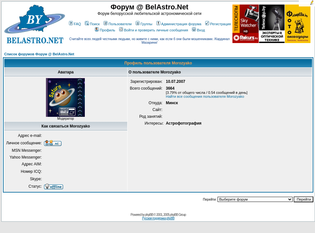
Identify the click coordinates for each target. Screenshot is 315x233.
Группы (144, 24)
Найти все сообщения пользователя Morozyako (205, 96)
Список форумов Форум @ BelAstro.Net (39, 54)
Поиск (92, 24)
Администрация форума (178, 24)
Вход (198, 30)
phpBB (149, 214)
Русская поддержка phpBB (158, 218)
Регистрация (218, 24)
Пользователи (118, 24)
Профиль (105, 30)
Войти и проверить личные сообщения (153, 30)
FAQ (75, 24)
